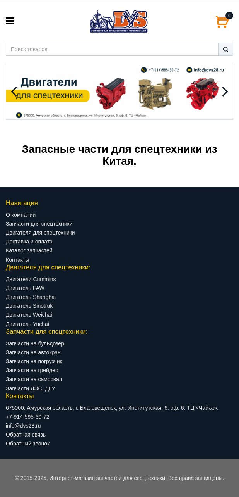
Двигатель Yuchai (27, 324)
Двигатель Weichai (29, 315)
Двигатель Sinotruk (29, 306)
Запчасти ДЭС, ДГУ (30, 388)
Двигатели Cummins (31, 279)
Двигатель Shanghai (31, 297)
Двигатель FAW (25, 288)
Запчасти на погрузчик (34, 361)
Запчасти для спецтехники (39, 224)
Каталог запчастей (29, 250)
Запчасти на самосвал (34, 379)
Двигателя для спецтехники (40, 233)
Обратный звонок (28, 443)
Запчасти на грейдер (32, 370)
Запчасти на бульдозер (35, 343)
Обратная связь (26, 434)
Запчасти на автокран (33, 352)
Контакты (17, 260)
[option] (119, 92)
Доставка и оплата (29, 241)
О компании (21, 215)
